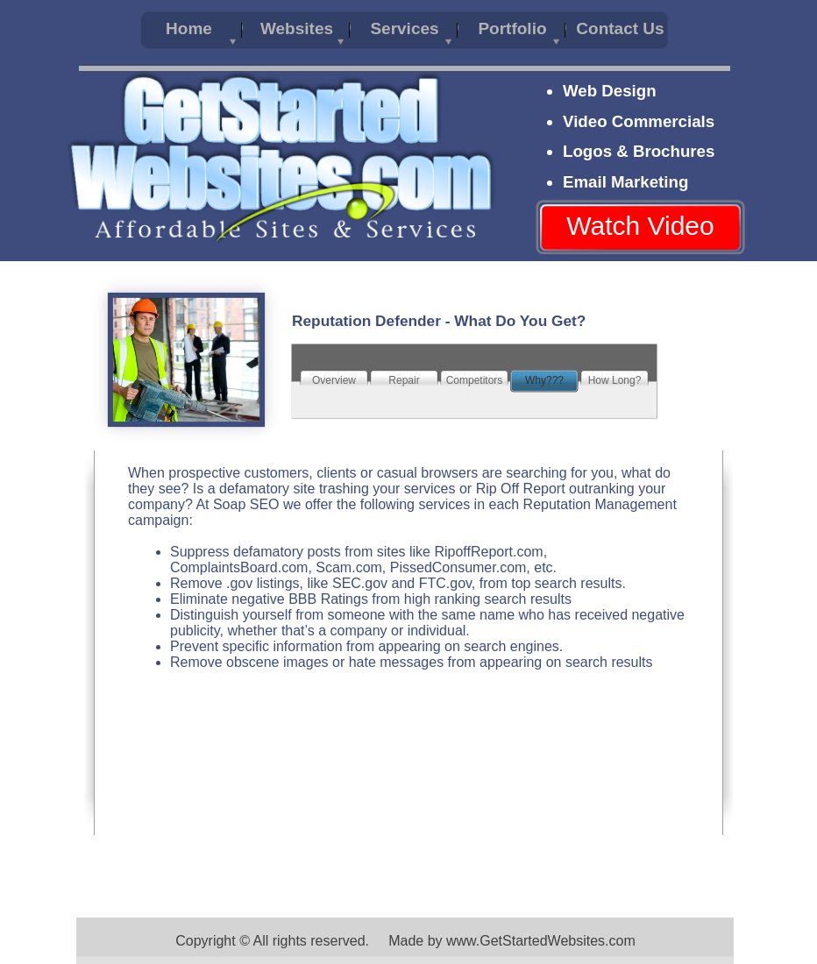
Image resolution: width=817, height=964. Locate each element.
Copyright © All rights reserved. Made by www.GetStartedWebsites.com (405, 940)
